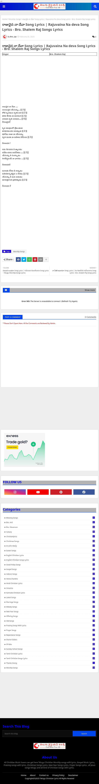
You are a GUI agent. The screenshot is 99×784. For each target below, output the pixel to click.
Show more (90, 290)
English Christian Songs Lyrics (50, 560)
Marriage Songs (50, 602)
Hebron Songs (50, 574)
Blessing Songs (50, 518)
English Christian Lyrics (50, 555)
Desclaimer (73, 775)
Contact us (44, 775)
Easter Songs (50, 550)
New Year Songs (50, 611)
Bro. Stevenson (50, 527)
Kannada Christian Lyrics (50, 592)
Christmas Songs (50, 541)
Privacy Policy (58, 775)
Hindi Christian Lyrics (50, 583)
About (33, 775)
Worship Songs (15, 19)
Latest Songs (50, 597)
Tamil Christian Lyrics (50, 653)
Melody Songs (50, 607)
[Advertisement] (49, 410)
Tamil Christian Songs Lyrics (50, 658)
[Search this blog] (38, 733)
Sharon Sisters (50, 639)
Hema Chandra (50, 578)
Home (4, 19)
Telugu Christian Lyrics (49, 778)
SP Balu (50, 644)
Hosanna (50, 588)
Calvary (50, 532)
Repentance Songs (50, 635)
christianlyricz (50, 536)
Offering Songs (50, 616)
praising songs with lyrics (50, 625)
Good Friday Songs (50, 564)
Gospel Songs (50, 569)
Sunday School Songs (50, 649)
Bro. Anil (50, 522)
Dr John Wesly (50, 546)
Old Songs (50, 621)
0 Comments (90, 317)
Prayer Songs (50, 630)
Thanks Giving (50, 663)
